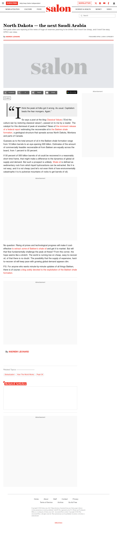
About (46, 499)
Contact (65, 499)
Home (36, 499)
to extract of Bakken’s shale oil (29, 249)
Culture (28, 9)
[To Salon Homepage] (58, 8)
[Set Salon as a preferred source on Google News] (72, 92)
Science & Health (83, 9)
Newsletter (85, 3)
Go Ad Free (72, 502)
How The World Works (25, 375)
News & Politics (12, 9)
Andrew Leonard (13, 37)
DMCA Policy (58, 522)
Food (39, 9)
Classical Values (54, 120)
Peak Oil (39, 375)
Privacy (75, 499)
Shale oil (57, 162)
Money (99, 9)
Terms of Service (46, 502)
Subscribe (12, 3)
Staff (55, 499)
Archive (60, 502)
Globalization (9, 375)
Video (109, 9)
